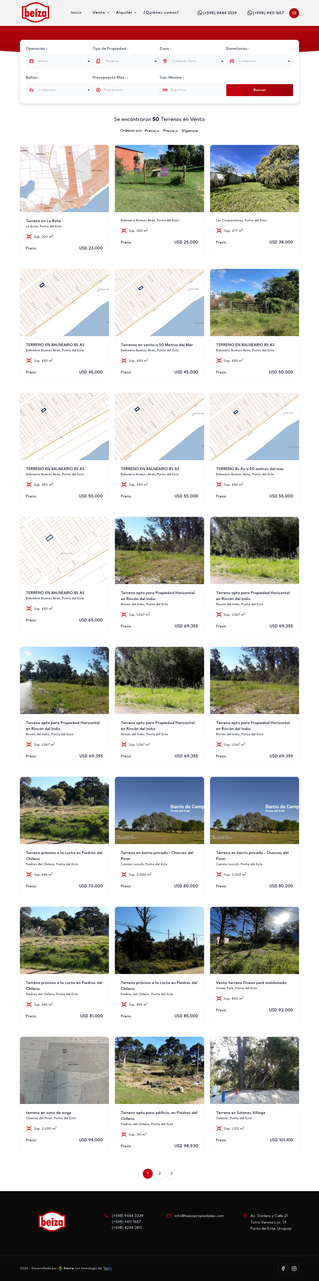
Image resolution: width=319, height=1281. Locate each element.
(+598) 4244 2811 (127, 1228)
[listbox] (126, 61)
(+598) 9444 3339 (217, 13)
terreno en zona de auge (48, 1113)
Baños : (32, 78)
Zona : (165, 49)
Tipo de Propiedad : (110, 49)
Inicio (76, 13)
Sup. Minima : (172, 78)
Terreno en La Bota (43, 221)
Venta (99, 13)
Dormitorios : (238, 49)
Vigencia (190, 131)
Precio (152, 131)
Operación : (36, 49)
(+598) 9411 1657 (265, 13)
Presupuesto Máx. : (110, 78)
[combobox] (59, 61)
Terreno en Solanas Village (240, 1113)
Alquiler (124, 13)
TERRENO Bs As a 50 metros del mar (250, 469)
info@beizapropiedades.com (199, 1216)
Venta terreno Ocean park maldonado (251, 983)
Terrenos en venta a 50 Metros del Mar (157, 345)
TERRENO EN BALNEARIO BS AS (55, 345)
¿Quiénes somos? (161, 13)
